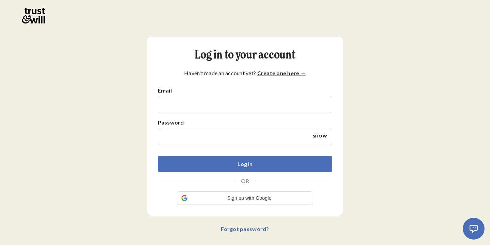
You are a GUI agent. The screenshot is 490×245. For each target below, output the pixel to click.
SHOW (320, 135)
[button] (245, 198)
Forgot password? (245, 229)
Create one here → (281, 73)
